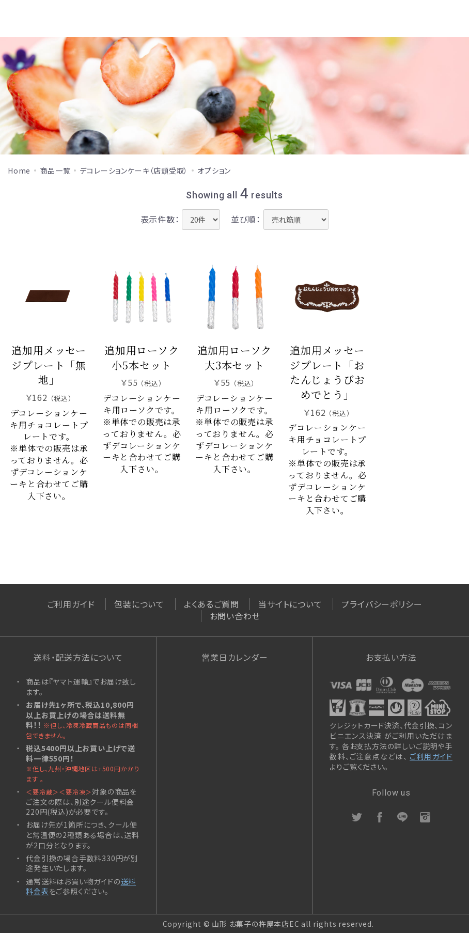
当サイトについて (290, 604)
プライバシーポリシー (381, 604)
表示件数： (160, 219)
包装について (139, 604)
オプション (214, 170)
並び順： (246, 219)
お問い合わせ (235, 616)
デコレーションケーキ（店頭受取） (134, 170)
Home (19, 170)
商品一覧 (55, 170)
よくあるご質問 (211, 604)
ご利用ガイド (71, 604)
